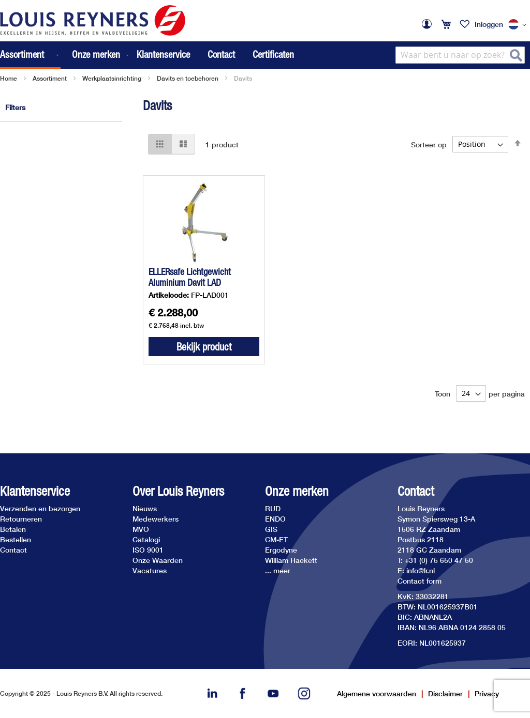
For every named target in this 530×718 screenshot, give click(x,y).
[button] (519, 24)
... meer (277, 570)
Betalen (13, 529)
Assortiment (50, 78)
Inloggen (489, 24)
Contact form (419, 580)
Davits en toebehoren (187, 78)
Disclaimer (445, 693)
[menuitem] (30, 55)
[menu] (65, 55)
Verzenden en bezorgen (40, 508)
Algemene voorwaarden (376, 693)
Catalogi (146, 539)
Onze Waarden (157, 560)
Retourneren (21, 518)
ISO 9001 (148, 549)
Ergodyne (281, 549)
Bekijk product (203, 347)
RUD (273, 508)
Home (8, 78)
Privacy (487, 693)
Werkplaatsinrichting (111, 78)
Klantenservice (163, 54)
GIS (271, 529)
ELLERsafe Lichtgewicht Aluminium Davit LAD (190, 277)
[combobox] (460, 55)
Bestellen (15, 539)
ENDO (275, 518)
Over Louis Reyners (178, 491)
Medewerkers (155, 518)
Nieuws (144, 508)
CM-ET (276, 539)
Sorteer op (429, 144)
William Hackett (291, 560)
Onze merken (297, 491)
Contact (221, 54)
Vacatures (149, 570)
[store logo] (92, 20)
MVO (140, 529)
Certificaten (273, 54)
